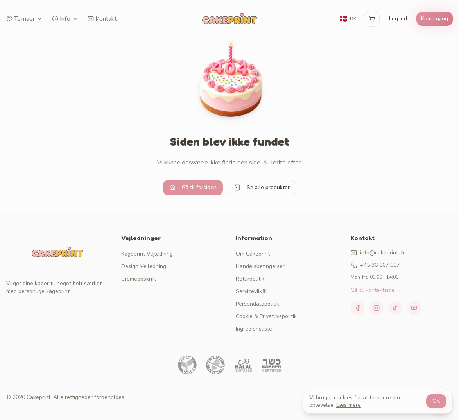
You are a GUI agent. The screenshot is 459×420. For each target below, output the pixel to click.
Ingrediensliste (254, 328)
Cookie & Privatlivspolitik (266, 316)
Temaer (24, 18)
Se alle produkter (262, 187)
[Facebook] (358, 308)
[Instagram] (376, 308)
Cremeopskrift (138, 278)
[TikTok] (395, 308)
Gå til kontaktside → (376, 290)
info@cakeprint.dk (378, 252)
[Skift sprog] (347, 19)
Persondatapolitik (257, 303)
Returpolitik (250, 278)
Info (65, 18)
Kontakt (102, 18)
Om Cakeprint (253, 253)
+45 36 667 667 (375, 265)
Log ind (398, 18)
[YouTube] (414, 308)
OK (436, 401)
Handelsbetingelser (260, 266)
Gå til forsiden (193, 187)
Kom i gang (434, 18)
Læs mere (348, 405)
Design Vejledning (143, 266)
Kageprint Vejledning (147, 253)
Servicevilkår (251, 291)
